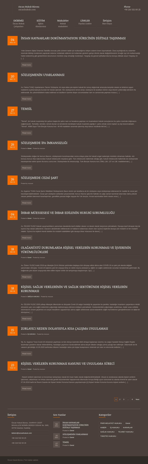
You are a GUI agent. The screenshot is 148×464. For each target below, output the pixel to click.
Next (137, 399)
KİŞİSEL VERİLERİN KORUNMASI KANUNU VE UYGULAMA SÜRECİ (67, 363)
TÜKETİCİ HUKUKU (108, 436)
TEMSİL (26, 108)
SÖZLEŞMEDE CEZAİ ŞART (39, 177)
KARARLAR (128, 428)
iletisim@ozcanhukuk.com (22, 433)
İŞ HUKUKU (32, 334)
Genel (29, 148)
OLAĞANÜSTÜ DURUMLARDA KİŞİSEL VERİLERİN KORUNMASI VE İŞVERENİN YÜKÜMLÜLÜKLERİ (76, 249)
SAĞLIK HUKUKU (33, 296)
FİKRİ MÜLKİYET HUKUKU (111, 423)
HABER (103, 428)
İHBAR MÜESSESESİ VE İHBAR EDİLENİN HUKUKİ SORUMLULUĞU (68, 212)
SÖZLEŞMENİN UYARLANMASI (42, 74)
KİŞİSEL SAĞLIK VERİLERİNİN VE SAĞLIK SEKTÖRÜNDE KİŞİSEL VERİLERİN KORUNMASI (74, 288)
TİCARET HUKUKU (125, 432)
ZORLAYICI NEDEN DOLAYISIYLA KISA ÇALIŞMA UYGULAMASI (64, 328)
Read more (26, 65)
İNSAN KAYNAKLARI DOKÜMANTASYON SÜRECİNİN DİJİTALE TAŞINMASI (73, 38)
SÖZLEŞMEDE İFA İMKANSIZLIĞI (44, 142)
